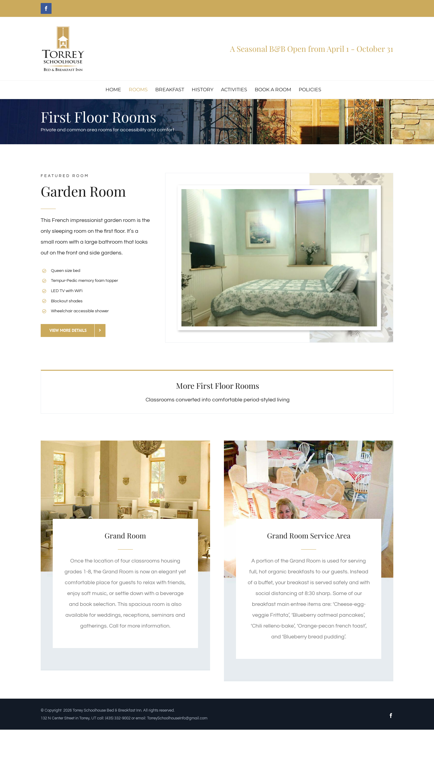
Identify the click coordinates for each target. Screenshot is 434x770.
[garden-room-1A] (279, 192)
